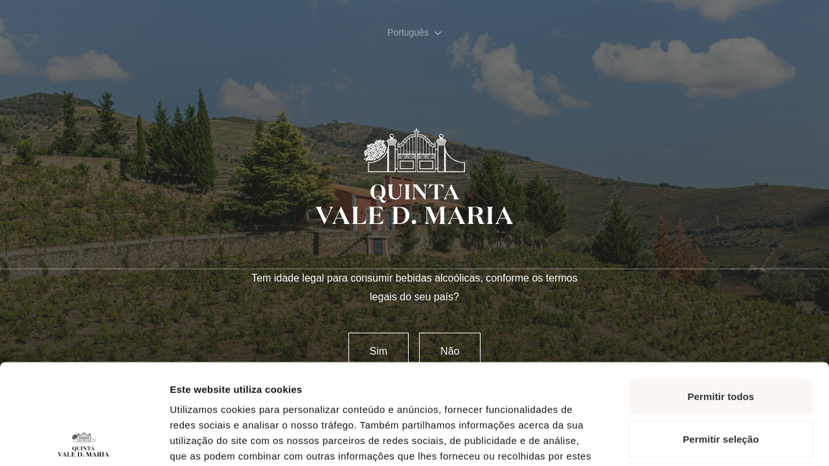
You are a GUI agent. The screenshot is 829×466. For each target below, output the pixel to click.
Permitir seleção (721, 338)
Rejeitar (721, 380)
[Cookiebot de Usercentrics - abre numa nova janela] (84, 440)
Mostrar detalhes (711, 440)
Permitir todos (720, 296)
